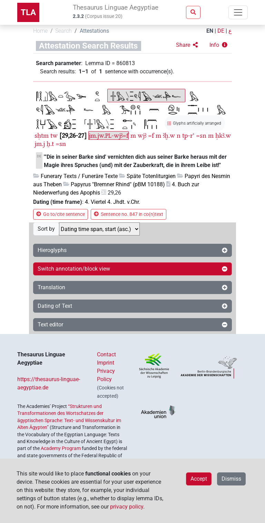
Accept (198, 478)
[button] (186, 45)
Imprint (105, 362)
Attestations (94, 31)
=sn (201, 135)
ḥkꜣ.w (223, 135)
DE (220, 31)
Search (63, 31)
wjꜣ (142, 135)
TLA (28, 12)
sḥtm (42, 135)
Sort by (46, 229)
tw (54, 135)
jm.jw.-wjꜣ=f (108, 135)
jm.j (40, 144)
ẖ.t (50, 144)
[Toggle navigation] (238, 12)
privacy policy (126, 506)
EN (209, 31)
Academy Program (61, 448)
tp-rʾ (188, 135)
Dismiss (231, 478)
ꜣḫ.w (169, 135)
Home (40, 31)
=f (151, 135)
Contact (106, 354)
